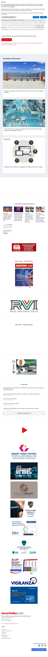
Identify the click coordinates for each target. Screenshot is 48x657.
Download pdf (6, 39)
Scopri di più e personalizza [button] (8, 17)
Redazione (4, 632)
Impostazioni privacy (6, 638)
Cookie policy (5, 636)
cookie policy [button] (12, 6)
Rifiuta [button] (36, 17)
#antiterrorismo (12, 44)
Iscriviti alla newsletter (24, 413)
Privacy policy (5, 635)
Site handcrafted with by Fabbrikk (10, 623)
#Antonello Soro (26, 43)
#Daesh (33, 43)
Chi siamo (4, 629)
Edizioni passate (28, 261)
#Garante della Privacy (14, 43)
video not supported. (24, 188)
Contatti (3, 633)
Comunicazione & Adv (7, 630)
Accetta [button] (43, 17)
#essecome (5, 43)
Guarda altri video (27, 324)
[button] (46, 2)
